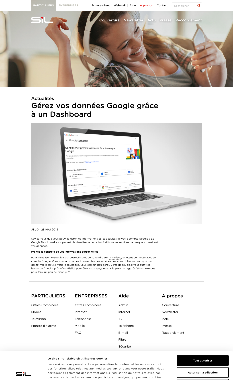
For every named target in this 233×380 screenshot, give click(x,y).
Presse (165, 20)
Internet (81, 312)
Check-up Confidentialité (59, 268)
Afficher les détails (204, 373)
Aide (133, 5)
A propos (146, 5)
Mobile (36, 312)
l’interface (115, 257)
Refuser (202, 356)
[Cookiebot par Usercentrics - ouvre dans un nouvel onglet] (23, 373)
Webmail (120, 5)
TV (120, 319)
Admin (123, 305)
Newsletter (133, 20)
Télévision (38, 319)
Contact (162, 5)
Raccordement (188, 20)
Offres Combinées (44, 305)
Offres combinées (88, 305)
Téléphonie (83, 319)
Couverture (109, 20)
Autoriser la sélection (203, 344)
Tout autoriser (202, 332)
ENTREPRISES (91, 296)
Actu (151, 20)
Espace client (100, 5)
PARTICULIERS (48, 296)
